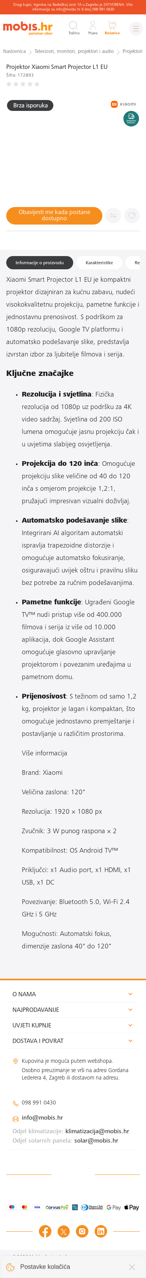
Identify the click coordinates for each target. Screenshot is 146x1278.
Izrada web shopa (109, 1265)
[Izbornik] (136, 28)
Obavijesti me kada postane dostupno (54, 215)
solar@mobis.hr (96, 1141)
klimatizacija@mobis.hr (97, 1132)
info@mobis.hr (42, 1118)
